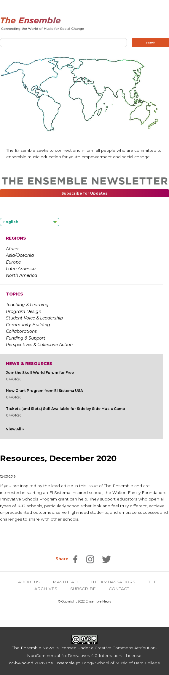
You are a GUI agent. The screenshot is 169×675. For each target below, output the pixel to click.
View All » (15, 429)
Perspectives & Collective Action (39, 344)
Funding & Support (25, 338)
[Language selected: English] (29, 222)
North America (21, 275)
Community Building (28, 324)
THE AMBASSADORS (113, 581)
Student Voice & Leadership (34, 318)
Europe (13, 262)
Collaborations (21, 331)
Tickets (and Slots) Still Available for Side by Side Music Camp (65, 408)
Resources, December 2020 (58, 458)
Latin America (21, 268)
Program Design (23, 311)
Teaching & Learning (27, 304)
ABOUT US (29, 581)
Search (150, 42)
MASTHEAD (65, 581)
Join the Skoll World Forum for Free (40, 372)
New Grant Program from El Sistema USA (44, 390)
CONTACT (119, 588)
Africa (12, 248)
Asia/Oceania (20, 255)
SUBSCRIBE (83, 588)
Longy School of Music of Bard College (121, 663)
